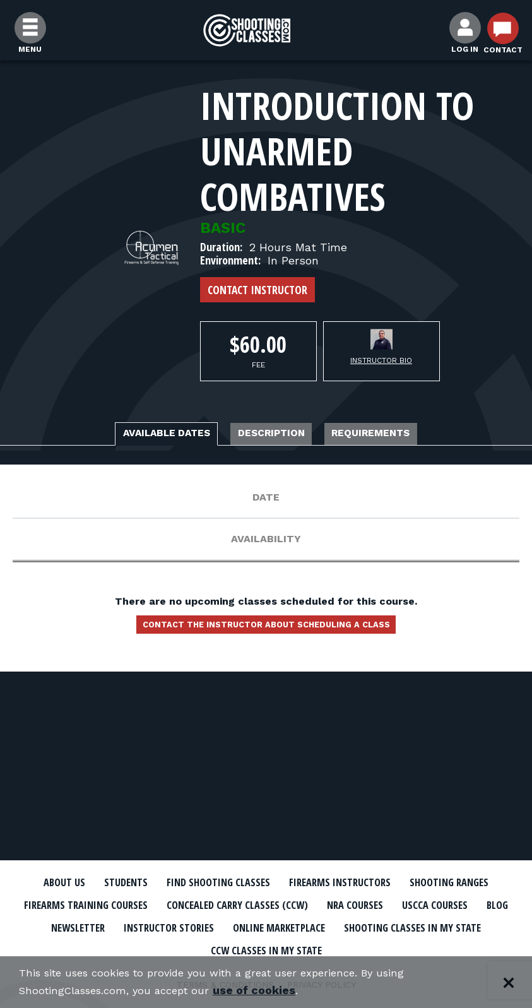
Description (274, 434)
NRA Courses (84, 926)
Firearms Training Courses (228, 904)
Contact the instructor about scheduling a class (266, 630)
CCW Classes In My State (427, 948)
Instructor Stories (426, 926)
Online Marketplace (93, 948)
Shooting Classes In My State (255, 948)
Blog (251, 926)
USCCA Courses (178, 926)
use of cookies (269, 990)
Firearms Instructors (412, 882)
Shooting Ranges (83, 904)
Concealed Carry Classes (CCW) (412, 904)
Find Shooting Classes (265, 882)
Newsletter (317, 926)
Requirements (404, 434)
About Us (84, 882)
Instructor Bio (381, 360)
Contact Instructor (257, 289)
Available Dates (137, 434)
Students (155, 882)
